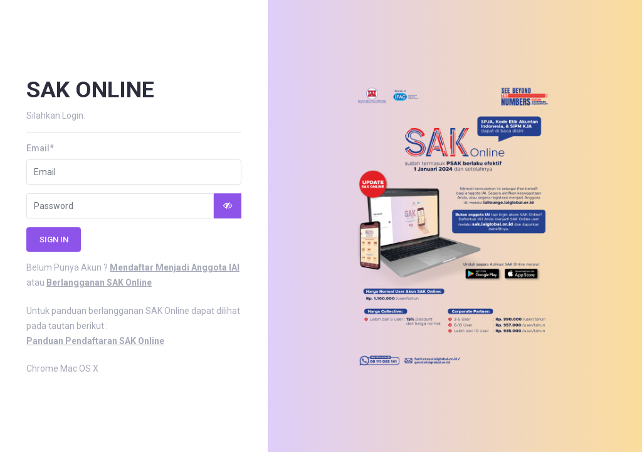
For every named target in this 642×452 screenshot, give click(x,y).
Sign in (53, 239)
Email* (40, 148)
